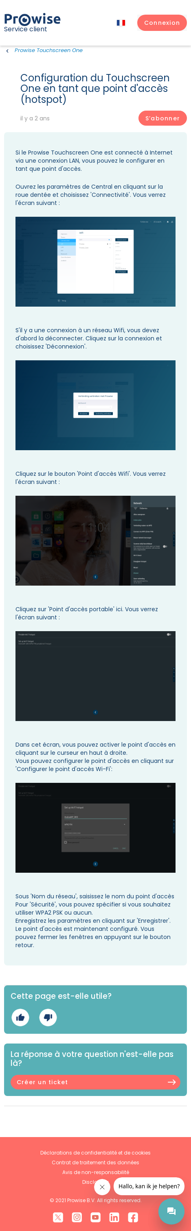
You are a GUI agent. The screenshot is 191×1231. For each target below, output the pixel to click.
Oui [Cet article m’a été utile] (20, 1017)
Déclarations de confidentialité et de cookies (95, 1152)
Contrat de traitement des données (95, 1162)
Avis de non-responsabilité (95, 1172)
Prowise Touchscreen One (49, 50)
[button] (162, 23)
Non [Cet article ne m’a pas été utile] (48, 1017)
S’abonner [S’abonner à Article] (162, 118)
